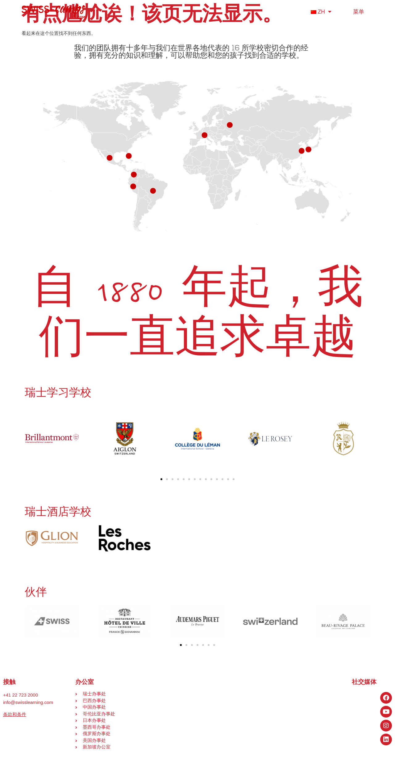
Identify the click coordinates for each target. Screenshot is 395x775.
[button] (161, 479)
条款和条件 (14, 714)
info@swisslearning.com (28, 702)
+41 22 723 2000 (20, 695)
